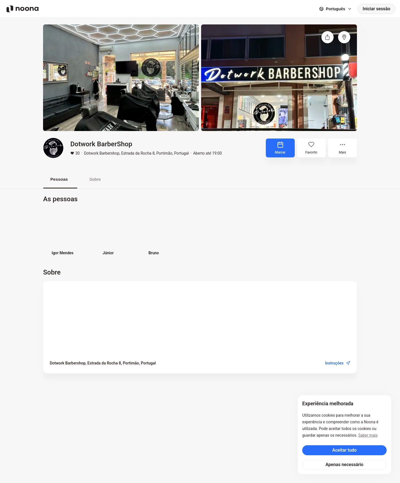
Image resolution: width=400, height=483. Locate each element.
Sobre (99, 179)
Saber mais (368, 435)
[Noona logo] (22, 9)
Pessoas (60, 179)
